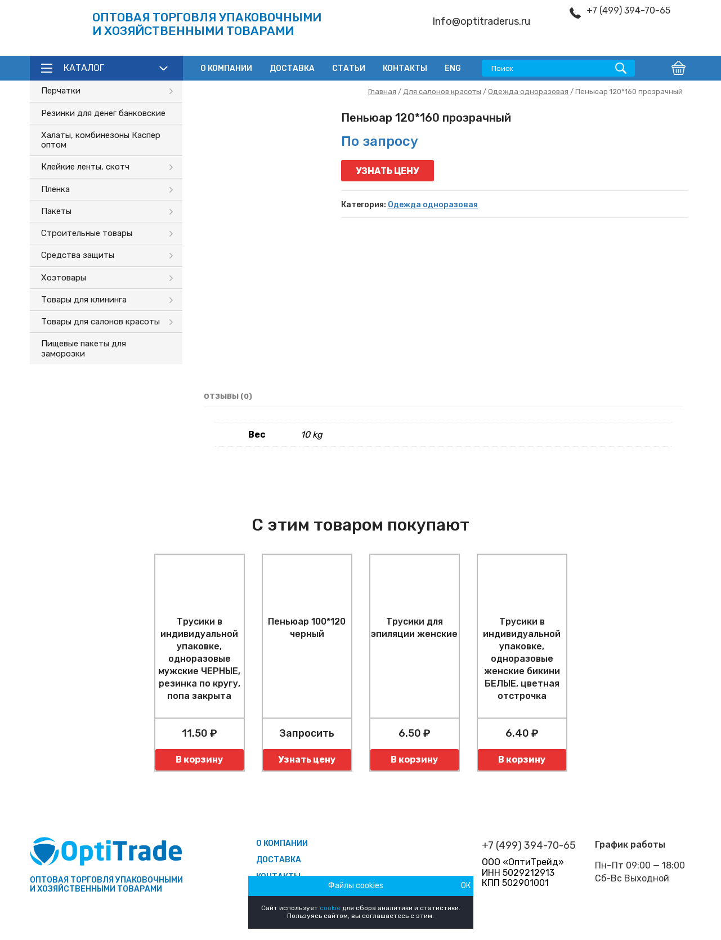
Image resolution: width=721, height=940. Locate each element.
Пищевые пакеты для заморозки (83, 348)
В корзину (199, 759)
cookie (330, 908)
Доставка (292, 68)
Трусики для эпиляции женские (414, 627)
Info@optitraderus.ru (481, 22)
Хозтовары (63, 278)
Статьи (348, 68)
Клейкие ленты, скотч (85, 167)
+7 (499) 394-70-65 (628, 11)
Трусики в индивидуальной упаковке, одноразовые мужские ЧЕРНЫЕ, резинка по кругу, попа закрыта (199, 658)
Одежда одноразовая (528, 91)
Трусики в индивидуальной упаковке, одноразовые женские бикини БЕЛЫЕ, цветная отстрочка (522, 658)
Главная (382, 91)
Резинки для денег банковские (103, 113)
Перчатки (60, 91)
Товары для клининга (84, 300)
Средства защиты (77, 255)
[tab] (228, 396)
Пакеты (56, 211)
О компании (226, 68)
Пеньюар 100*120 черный (307, 627)
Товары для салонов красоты (100, 322)
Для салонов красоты (442, 91)
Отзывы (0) (228, 396)
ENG (453, 68)
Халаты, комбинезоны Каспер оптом (100, 140)
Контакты (405, 68)
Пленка (55, 189)
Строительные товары (86, 233)
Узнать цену (387, 171)
